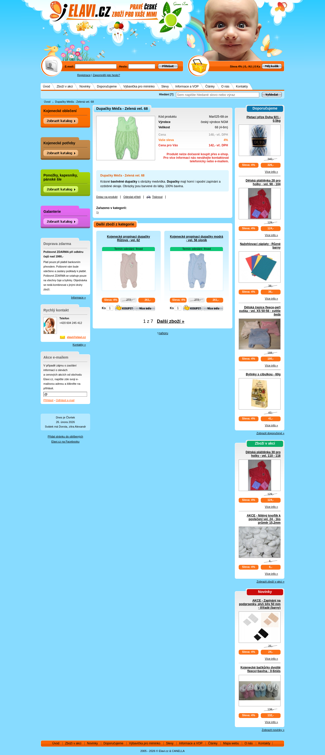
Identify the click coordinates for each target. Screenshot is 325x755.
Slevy (165, 86)
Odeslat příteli (132, 196)
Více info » (271, 171)
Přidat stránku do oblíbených (65, 436)
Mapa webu (231, 743)
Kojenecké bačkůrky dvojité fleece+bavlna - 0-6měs (260, 669)
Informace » (78, 297)
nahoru (163, 333)
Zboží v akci (65, 86)
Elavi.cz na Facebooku (65, 441)
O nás (225, 86)
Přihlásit (48, 400)
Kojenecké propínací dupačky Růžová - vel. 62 (128, 238)
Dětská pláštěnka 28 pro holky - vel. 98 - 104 (263, 182)
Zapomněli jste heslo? (106, 75)
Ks (104, 308)
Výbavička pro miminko (139, 86)
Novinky (84, 86)
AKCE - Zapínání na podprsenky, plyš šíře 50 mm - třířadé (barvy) (260, 604)
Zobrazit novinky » (273, 729)
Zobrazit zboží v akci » (270, 581)
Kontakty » (79, 344)
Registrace (84, 75)
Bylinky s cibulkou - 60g (263, 374)
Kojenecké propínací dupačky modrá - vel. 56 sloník (196, 238)
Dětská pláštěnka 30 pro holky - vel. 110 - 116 (263, 454)
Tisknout (157, 196)
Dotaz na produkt (107, 196)
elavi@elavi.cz (76, 337)
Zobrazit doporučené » (270, 433)
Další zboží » (170, 321)
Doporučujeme (107, 86)
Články (210, 86)
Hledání (164, 94)
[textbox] (217, 94)
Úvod (46, 86)
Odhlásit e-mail (65, 400)
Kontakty (242, 86)
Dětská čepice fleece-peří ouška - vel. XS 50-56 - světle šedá (260, 311)
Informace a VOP (187, 86)
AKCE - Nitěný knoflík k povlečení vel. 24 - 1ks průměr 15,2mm (264, 519)
